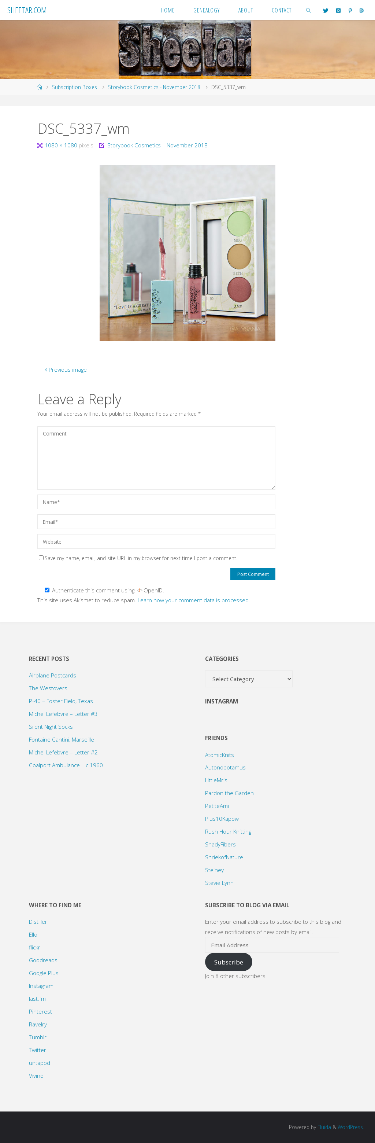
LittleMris (216, 780)
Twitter (37, 1050)
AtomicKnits (219, 754)
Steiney (214, 870)
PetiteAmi (217, 805)
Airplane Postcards (52, 675)
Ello (33, 934)
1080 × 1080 (62, 145)
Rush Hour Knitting (228, 831)
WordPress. (351, 1127)
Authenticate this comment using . (104, 590)
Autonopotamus (225, 767)
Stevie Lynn (219, 882)
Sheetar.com (27, 9)
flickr (34, 947)
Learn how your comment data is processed (193, 600)
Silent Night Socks (51, 726)
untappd (39, 1062)
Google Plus (44, 973)
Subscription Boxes (74, 87)
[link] (308, 10)
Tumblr (38, 1037)
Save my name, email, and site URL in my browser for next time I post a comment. (138, 558)
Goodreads (43, 960)
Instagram (41, 985)
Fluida (323, 1127)
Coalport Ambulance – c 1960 (66, 765)
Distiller (38, 921)
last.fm (37, 998)
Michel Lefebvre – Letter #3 (63, 713)
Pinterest (40, 1011)
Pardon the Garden (229, 793)
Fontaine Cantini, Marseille (61, 739)
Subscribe (228, 962)
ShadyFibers (220, 844)
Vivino (36, 1075)
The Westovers (48, 688)
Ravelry (38, 1024)
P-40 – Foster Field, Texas (61, 701)
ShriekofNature (224, 857)
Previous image (65, 369)
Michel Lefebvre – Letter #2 (63, 752)
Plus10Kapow (222, 818)
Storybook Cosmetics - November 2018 (154, 87)
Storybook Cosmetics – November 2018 (157, 145)
